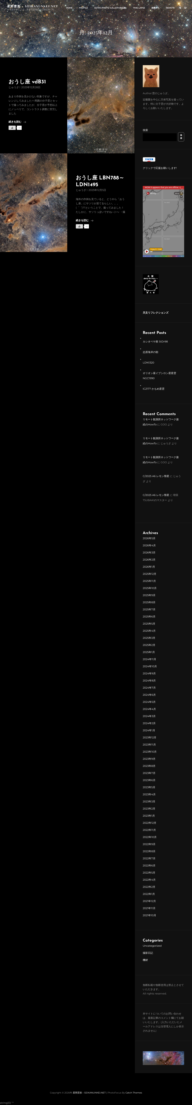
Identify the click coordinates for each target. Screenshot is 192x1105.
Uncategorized (152, 945)
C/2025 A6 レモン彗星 (156, 476)
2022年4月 (149, 879)
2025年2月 (149, 645)
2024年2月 (149, 723)
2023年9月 (149, 758)
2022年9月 (149, 844)
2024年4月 (149, 709)
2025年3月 (149, 637)
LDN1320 (148, 362)
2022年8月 (149, 851)
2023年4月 (149, 794)
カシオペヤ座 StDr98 (155, 341)
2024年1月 (149, 730)
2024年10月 (150, 666)
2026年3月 (149, 552)
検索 (145, 130)
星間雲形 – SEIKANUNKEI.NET (32, 6)
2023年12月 (149, 737)
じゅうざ (14, 87)
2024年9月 (149, 673)
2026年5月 (149, 538)
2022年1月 (149, 894)
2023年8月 (149, 766)
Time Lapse (139, 8)
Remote (170, 8)
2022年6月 (149, 865)
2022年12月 (149, 822)
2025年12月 (149, 573)
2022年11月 (149, 830)
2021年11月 (149, 908)
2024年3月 (149, 716)
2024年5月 (149, 702)
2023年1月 (149, 815)
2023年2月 (149, 808)
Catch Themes (133, 1092)
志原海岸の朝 (150, 352)
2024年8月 (149, 680)
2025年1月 (149, 652)
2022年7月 (149, 858)
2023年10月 (150, 751)
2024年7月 (149, 687)
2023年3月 (149, 801)
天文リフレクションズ (155, 313)
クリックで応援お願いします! (160, 168)
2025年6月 (149, 616)
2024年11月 (149, 659)
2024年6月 (149, 694)
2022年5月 (149, 872)
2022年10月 (150, 837)
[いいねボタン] (12, 128)
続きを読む (17, 122)
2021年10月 (149, 915)
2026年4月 (149, 545)
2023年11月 (149, 744)
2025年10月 (150, 588)
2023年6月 (149, 780)
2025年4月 (149, 630)
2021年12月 (149, 901)
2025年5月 (149, 623)
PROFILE (83, 8)
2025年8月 (149, 602)
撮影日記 (148, 952)
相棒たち (155, 8)
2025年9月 (149, 595)
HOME (69, 8)
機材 (145, 960)
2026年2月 (149, 559)
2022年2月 (149, 886)
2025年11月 (149, 581)
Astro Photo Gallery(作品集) (110, 8)
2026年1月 (149, 566)
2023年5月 (149, 787)
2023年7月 (149, 773)
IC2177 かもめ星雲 (153, 388)
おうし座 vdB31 (27, 82)
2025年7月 (149, 609)
